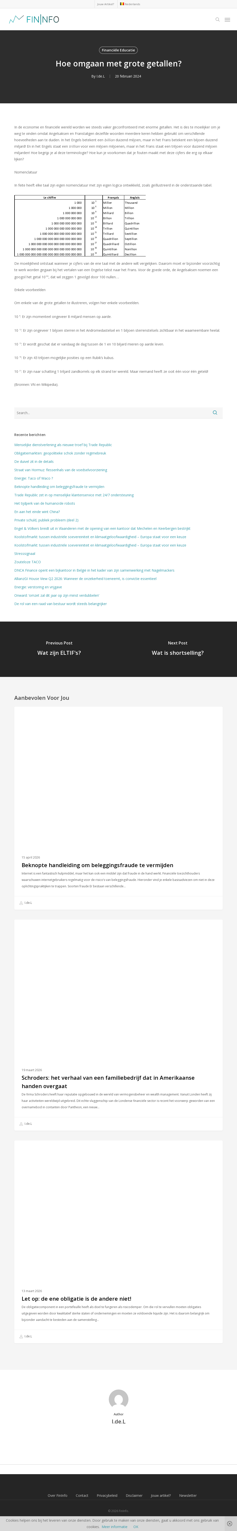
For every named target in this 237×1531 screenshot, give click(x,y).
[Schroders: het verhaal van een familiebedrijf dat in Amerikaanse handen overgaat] (118, 1025)
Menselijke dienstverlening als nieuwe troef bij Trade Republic (63, 444)
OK (135, 1526)
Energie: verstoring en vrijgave (38, 587)
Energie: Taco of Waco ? (33, 478)
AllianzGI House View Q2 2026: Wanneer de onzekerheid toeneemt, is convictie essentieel (85, 578)
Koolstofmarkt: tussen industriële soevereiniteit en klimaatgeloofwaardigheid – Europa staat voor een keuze (100, 536)
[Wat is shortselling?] (178, 649)
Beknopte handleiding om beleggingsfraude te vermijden (59, 486)
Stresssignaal (24, 553)
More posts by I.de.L (118, 1438)
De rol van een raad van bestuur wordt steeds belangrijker (60, 603)
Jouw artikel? (161, 1495)
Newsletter (188, 1495)
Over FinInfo (57, 1495)
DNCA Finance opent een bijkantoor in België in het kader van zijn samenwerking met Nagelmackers (94, 570)
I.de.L (100, 76)
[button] (227, 19)
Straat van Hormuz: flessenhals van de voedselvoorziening (60, 470)
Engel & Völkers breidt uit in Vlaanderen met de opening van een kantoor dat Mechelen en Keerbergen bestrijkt (102, 528)
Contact (82, 1495)
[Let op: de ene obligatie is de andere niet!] (118, 1241)
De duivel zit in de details (34, 461)
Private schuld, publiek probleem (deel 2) (46, 520)
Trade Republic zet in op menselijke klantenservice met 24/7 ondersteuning (74, 495)
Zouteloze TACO (27, 562)
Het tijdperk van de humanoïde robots (44, 503)
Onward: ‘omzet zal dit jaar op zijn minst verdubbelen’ (56, 595)
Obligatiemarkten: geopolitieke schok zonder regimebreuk (60, 453)
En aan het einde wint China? (37, 511)
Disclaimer (134, 1495)
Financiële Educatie (118, 50)
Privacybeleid (107, 1495)
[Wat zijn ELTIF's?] (59, 649)
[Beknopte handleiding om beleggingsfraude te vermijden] (118, 808)
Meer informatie (114, 1526)
